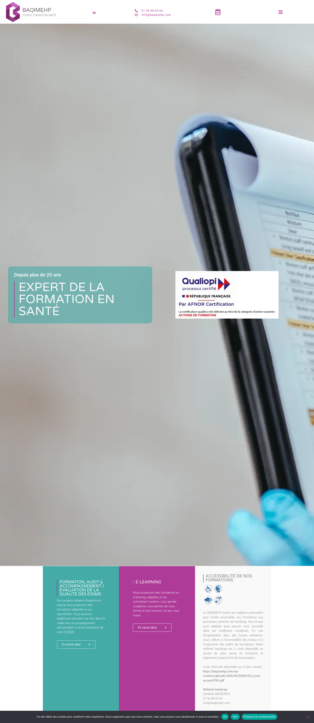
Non (235, 716)
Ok (225, 716)
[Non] (307, 716)
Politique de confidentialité (259, 716)
